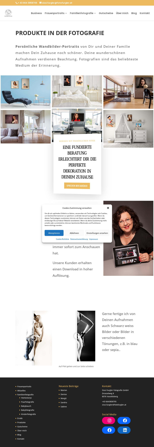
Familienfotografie (81, 13)
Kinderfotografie (28, 398)
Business (36, 13)
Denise (64, 378)
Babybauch (26, 390)
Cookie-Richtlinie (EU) (66, 436)
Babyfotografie (27, 394)
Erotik (20, 403)
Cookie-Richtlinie (62, 239)
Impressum (93, 239)
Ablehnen (74, 233)
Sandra (64, 387)
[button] (108, 208)
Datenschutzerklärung (79, 239)
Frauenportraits (54, 13)
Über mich (122, 13)
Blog (134, 13)
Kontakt (145, 13)
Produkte (21, 407)
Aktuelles (21, 375)
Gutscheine (106, 13)
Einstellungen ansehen (97, 233)
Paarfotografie (27, 386)
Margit (63, 383)
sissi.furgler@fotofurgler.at (114, 389)
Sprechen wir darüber (77, 185)
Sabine (64, 391)
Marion (64, 374)
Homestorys (26, 382)
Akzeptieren (54, 233)
